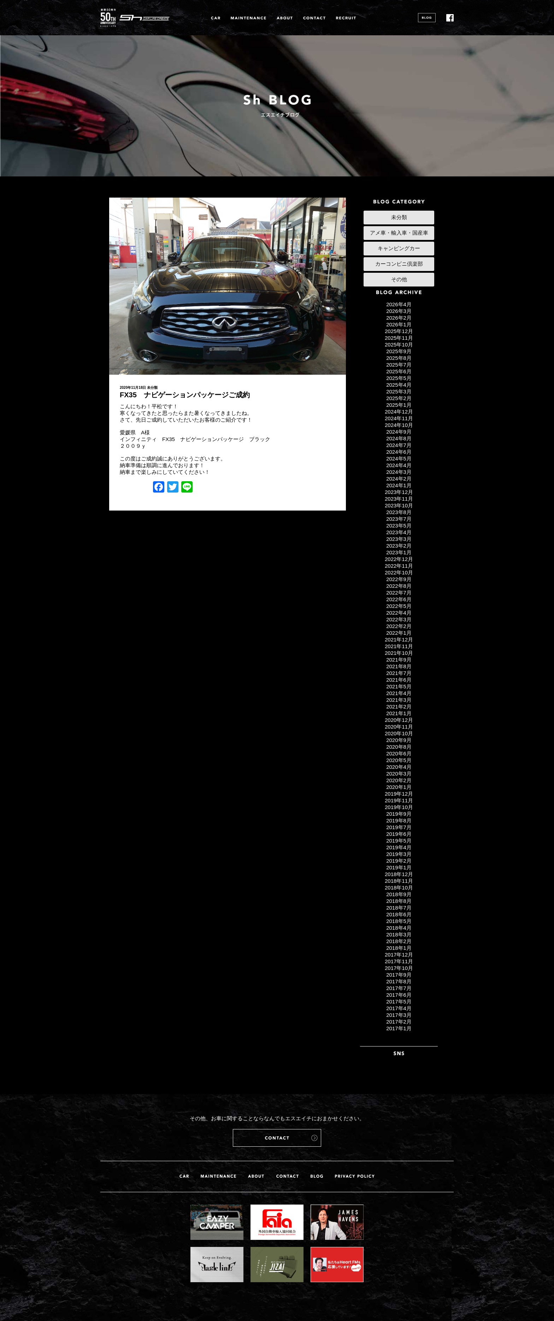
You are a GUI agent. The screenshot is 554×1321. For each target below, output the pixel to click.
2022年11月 (399, 566)
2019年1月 (399, 867)
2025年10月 (399, 345)
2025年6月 (399, 371)
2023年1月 (399, 552)
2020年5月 (399, 760)
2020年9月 (399, 740)
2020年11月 (399, 727)
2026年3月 (399, 311)
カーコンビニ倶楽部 (399, 264)
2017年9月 (399, 975)
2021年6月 (399, 680)
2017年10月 (399, 968)
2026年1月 (399, 324)
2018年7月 (399, 908)
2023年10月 (399, 505)
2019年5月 (399, 841)
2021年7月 (399, 673)
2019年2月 (399, 861)
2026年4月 (399, 304)
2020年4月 (399, 767)
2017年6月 (399, 995)
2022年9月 (399, 579)
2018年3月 (399, 934)
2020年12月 (399, 720)
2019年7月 (399, 827)
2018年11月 (399, 881)
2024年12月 (399, 412)
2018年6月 (399, 914)
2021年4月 (399, 693)
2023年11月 (399, 499)
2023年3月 (399, 539)
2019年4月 (399, 847)
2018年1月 (399, 948)
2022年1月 (399, 633)
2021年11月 (399, 646)
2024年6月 (399, 452)
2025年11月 (399, 338)
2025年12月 (399, 331)
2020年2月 (399, 780)
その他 (399, 279)
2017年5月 (399, 1002)
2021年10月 (399, 653)
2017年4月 (399, 1008)
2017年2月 (399, 1022)
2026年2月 (399, 318)
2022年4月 (399, 613)
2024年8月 (399, 438)
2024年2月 (399, 479)
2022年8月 (399, 586)
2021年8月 (399, 666)
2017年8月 (399, 981)
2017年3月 (399, 1015)
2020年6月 (399, 753)
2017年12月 (399, 955)
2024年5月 (399, 459)
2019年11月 (399, 800)
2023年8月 (399, 512)
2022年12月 (399, 559)
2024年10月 (399, 425)
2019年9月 (399, 814)
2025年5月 (399, 378)
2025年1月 (399, 405)
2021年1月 (399, 713)
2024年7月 (399, 445)
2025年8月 (399, 358)
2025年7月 (399, 365)
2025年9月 (399, 351)
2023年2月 (399, 546)
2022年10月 (399, 572)
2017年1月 (399, 1028)
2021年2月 (399, 707)
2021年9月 (399, 660)
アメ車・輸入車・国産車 (399, 233)
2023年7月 (399, 519)
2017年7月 (399, 988)
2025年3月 (399, 391)
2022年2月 (399, 626)
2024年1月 (399, 485)
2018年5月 (399, 921)
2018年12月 (399, 874)
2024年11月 (399, 418)
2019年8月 (399, 821)
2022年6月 (399, 599)
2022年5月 (399, 606)
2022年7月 (399, 593)
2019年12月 (399, 794)
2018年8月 (399, 901)
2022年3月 (399, 619)
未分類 (152, 388)
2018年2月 (399, 941)
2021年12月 (399, 640)
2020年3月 (399, 774)
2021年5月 (399, 686)
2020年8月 (399, 747)
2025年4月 (399, 385)
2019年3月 (399, 854)
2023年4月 (399, 532)
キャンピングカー (399, 248)
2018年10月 (399, 888)
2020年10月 (399, 733)
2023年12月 (399, 492)
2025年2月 (399, 398)
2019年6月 (399, 834)
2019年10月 (399, 807)
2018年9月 (399, 894)
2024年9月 (399, 432)
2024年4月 (399, 465)
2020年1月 (399, 787)
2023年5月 (399, 526)
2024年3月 (399, 472)
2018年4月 (399, 928)
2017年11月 (399, 961)
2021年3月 (399, 700)
